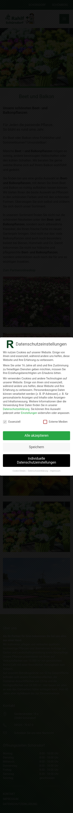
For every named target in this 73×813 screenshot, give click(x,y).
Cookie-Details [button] (19, 471)
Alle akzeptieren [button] (37, 435)
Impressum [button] (55, 471)
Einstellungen (29, 412)
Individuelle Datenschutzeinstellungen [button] (36, 460)
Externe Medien (55, 422)
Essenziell (11, 422)
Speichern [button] (36, 447)
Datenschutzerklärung (16, 409)
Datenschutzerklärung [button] (38, 471)
